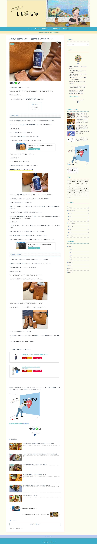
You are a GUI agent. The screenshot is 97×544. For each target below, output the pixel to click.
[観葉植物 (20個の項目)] (70, 189)
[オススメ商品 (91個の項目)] (80, 177)
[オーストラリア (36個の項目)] (79, 182)
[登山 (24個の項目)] (86, 184)
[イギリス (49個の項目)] (85, 179)
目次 (33, 104)
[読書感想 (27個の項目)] (79, 184)
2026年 (69, 242)
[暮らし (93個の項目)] (73, 177)
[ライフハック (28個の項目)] (71, 184)
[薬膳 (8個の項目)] (69, 191)
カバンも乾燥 (35, 107)
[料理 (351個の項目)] (69, 177)
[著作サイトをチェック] (35, 435)
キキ (78, 63)
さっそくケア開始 (35, 109)
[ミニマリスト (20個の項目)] (84, 186)
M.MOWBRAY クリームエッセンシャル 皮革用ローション (36, 354)
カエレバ (26, 355)
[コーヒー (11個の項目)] (86, 189)
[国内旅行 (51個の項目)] (77, 179)
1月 (71, 254)
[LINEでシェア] (16, 83)
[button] (19, 83)
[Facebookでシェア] (13, 83)
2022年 (69, 268)
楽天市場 (24, 358)
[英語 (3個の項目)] (78, 193)
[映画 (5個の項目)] (80, 191)
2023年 (69, 264)
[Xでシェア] (10, 83)
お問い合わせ (52, 542)
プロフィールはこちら (74, 96)
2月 (71, 251)
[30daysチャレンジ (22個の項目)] (73, 186)
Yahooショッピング (38, 358)
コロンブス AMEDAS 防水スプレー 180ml (32, 367)
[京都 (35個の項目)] (86, 182)
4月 (71, 245)
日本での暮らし (13, 423)
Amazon (30, 358)
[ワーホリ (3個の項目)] (86, 191)
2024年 (69, 261)
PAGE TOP (48, 537)
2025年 (69, 258)
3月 (71, 248)
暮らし (19, 423)
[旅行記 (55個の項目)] (86, 177)
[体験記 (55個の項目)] (70, 179)
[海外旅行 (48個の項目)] (70, 182)
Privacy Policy (45, 542)
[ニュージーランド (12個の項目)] (78, 189)
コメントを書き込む (35, 524)
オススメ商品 (26, 423)
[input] (78, 44)
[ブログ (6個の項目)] (75, 191)
